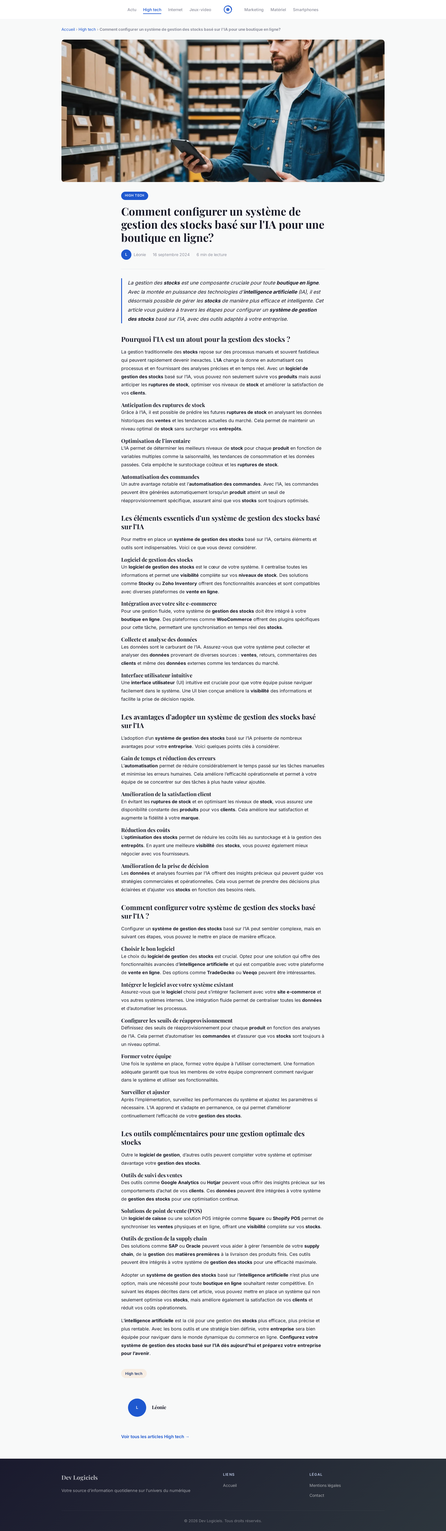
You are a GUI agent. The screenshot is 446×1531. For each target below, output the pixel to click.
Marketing (254, 9)
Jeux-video (200, 9)
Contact (316, 1495)
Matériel (278, 9)
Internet (175, 9)
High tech (152, 9)
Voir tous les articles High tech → (155, 1436)
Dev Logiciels (79, 1477)
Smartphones (306, 9)
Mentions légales (325, 1485)
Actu (131, 9)
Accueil (68, 29)
